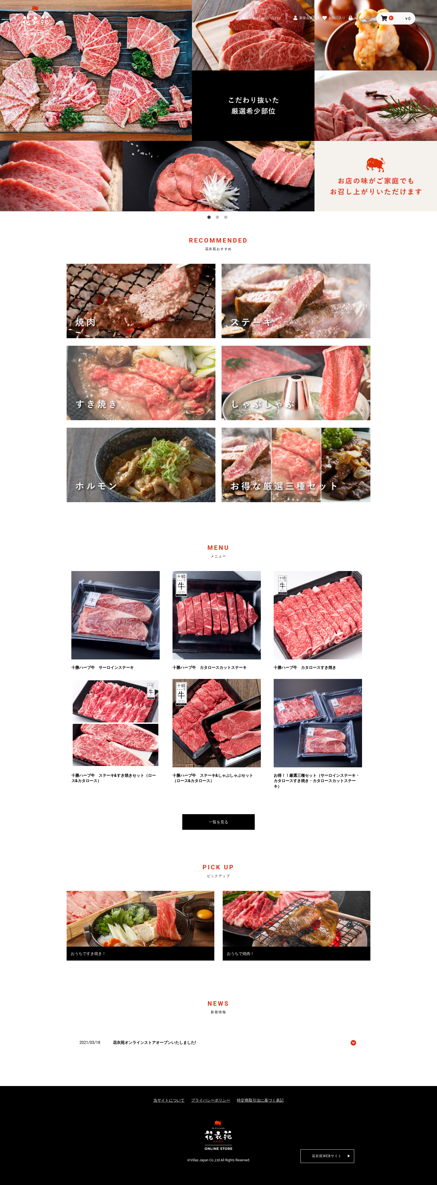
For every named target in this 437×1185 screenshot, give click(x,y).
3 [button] (227, 218)
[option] (218, 105)
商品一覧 (249, 18)
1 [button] (210, 218)
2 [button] (218, 218)
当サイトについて (168, 1100)
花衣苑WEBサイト (327, 1156)
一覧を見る (218, 822)
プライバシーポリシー (210, 1100)
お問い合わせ (271, 18)
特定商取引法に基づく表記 (260, 1100)
